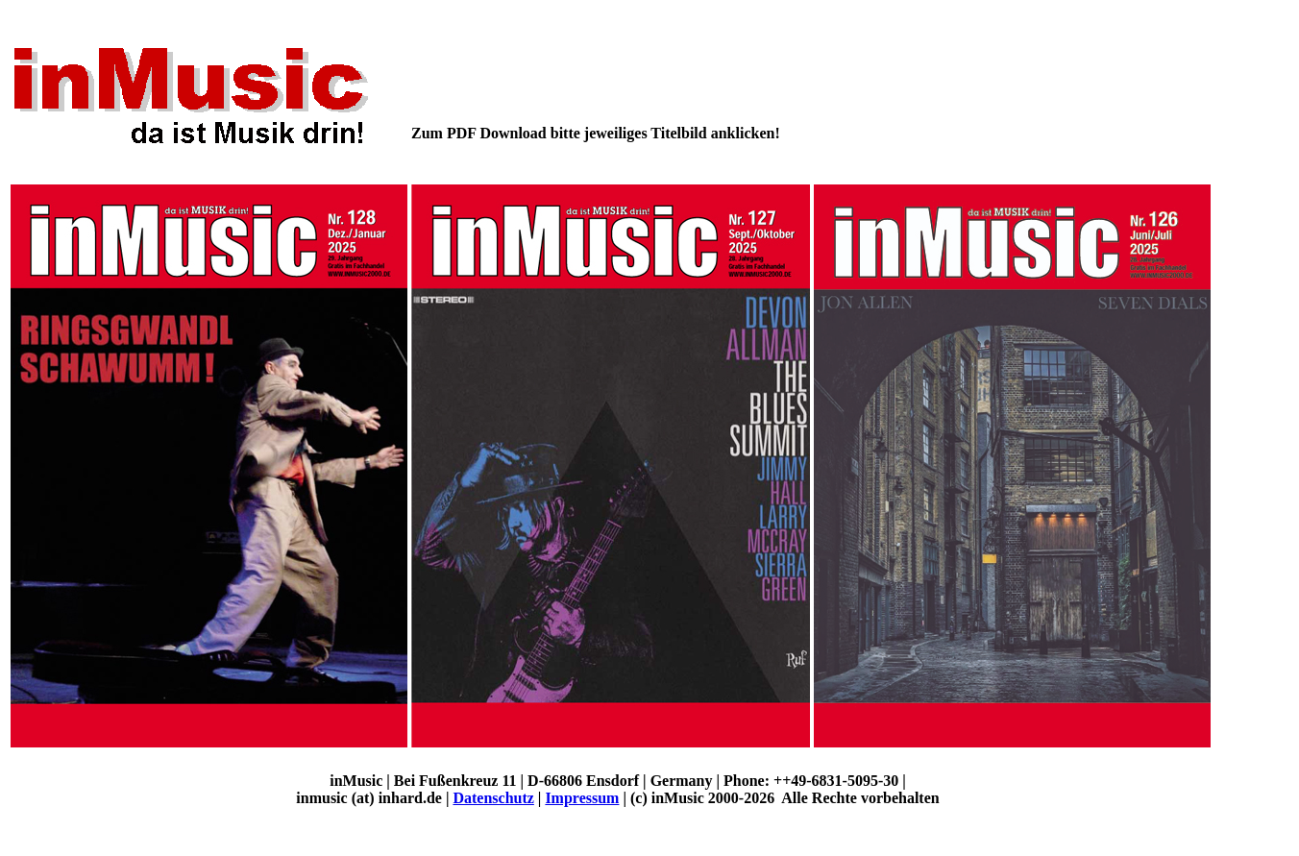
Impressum (582, 798)
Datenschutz (493, 798)
